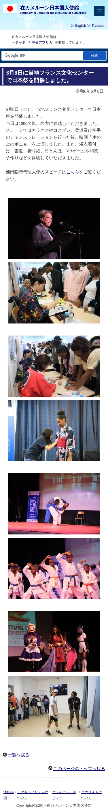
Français (98, 26)
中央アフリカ (42, 42)
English (80, 26)
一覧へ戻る (18, 755)
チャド (20, 42)
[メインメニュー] (99, 11)
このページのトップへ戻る (79, 768)
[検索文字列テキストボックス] (42, 55)
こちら (72, 172)
